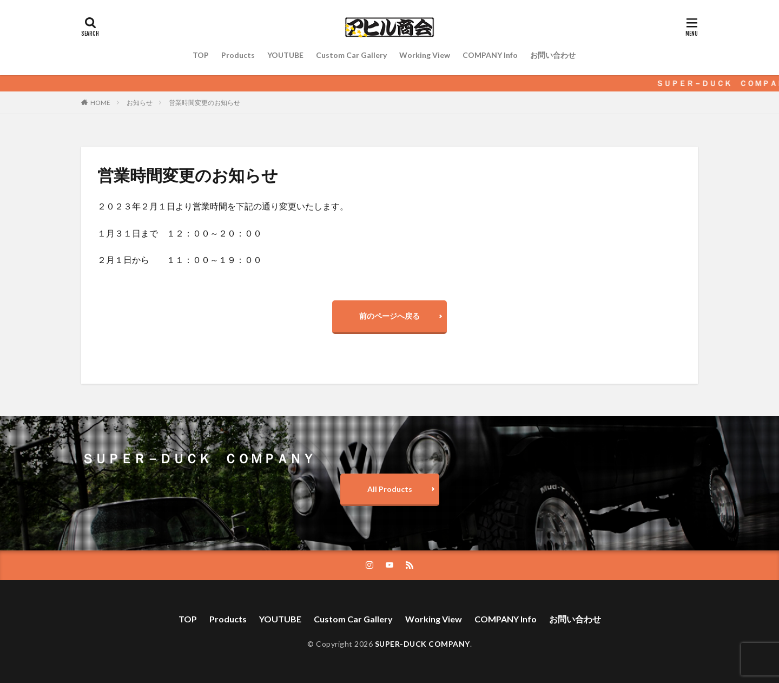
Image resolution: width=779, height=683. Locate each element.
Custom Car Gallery (351, 55)
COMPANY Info (490, 55)
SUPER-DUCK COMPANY (422, 643)
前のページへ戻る (389, 315)
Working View (424, 55)
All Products (389, 489)
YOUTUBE (285, 55)
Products (238, 55)
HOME (100, 102)
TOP (201, 55)
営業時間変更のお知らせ (204, 102)
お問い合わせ (553, 55)
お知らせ (140, 102)
